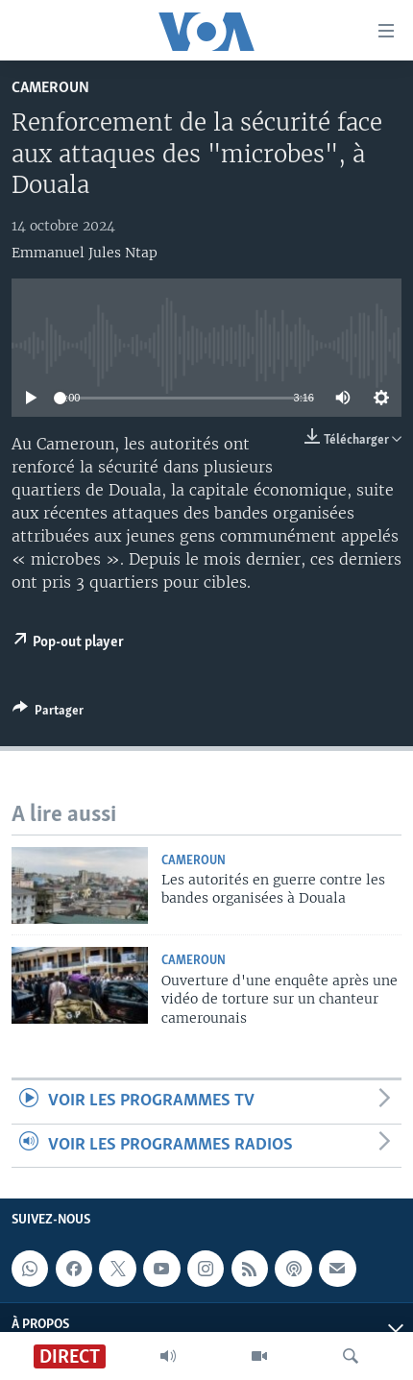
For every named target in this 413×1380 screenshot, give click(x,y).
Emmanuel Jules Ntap (85, 252)
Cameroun (50, 88)
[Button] (48, 713)
